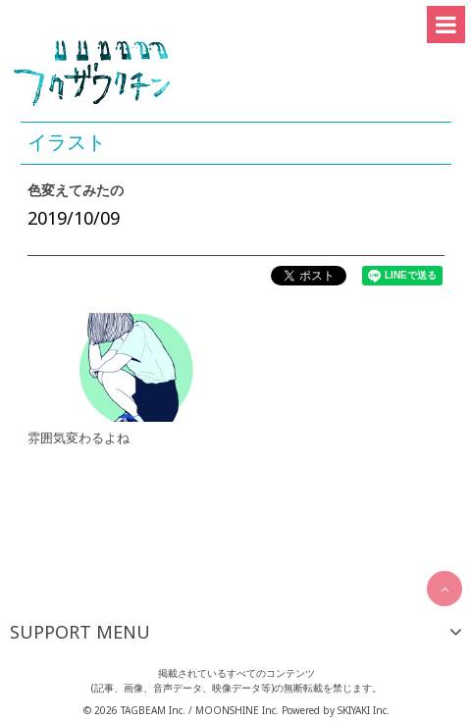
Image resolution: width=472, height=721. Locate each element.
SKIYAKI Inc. (364, 710)
